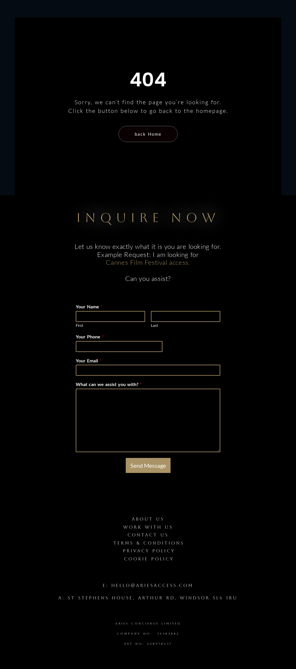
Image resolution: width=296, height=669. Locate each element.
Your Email (88, 360)
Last (154, 325)
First (79, 325)
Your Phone (89, 336)
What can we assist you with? (109, 384)
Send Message (148, 465)
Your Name (89, 306)
